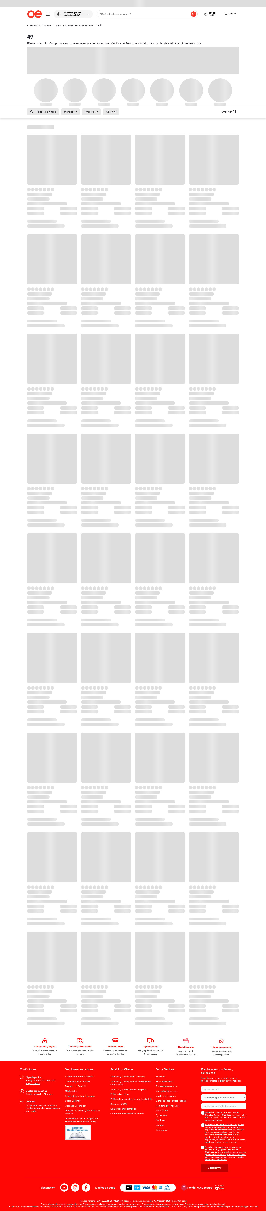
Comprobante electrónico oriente (127, 1114)
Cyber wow (161, 1115)
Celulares (160, 1120)
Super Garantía (73, 1101)
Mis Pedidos (71, 1091)
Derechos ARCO (118, 1104)
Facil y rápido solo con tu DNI (40, 1080)
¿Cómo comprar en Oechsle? (79, 1077)
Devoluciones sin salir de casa (80, 1096)
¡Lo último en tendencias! (168, 1106)
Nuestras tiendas (164, 1082)
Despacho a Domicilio (76, 1086)
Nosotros (160, 1077)
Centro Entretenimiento (79, 25)
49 (99, 25)
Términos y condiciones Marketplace (128, 1089)
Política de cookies (119, 1094)
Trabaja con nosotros (166, 1086)
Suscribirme (214, 1168)
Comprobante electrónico (123, 1109)
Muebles (46, 25)
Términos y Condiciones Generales (127, 1077)
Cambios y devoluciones (77, 1082)
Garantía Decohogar (75, 1106)
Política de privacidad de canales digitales (131, 1099)
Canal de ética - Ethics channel (171, 1101)
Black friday (162, 1110)
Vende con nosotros (166, 1096)
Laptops (160, 1125)
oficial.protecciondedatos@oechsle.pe (239, 1207)
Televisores (161, 1130)
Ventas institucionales (166, 1091)
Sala (58, 25)
